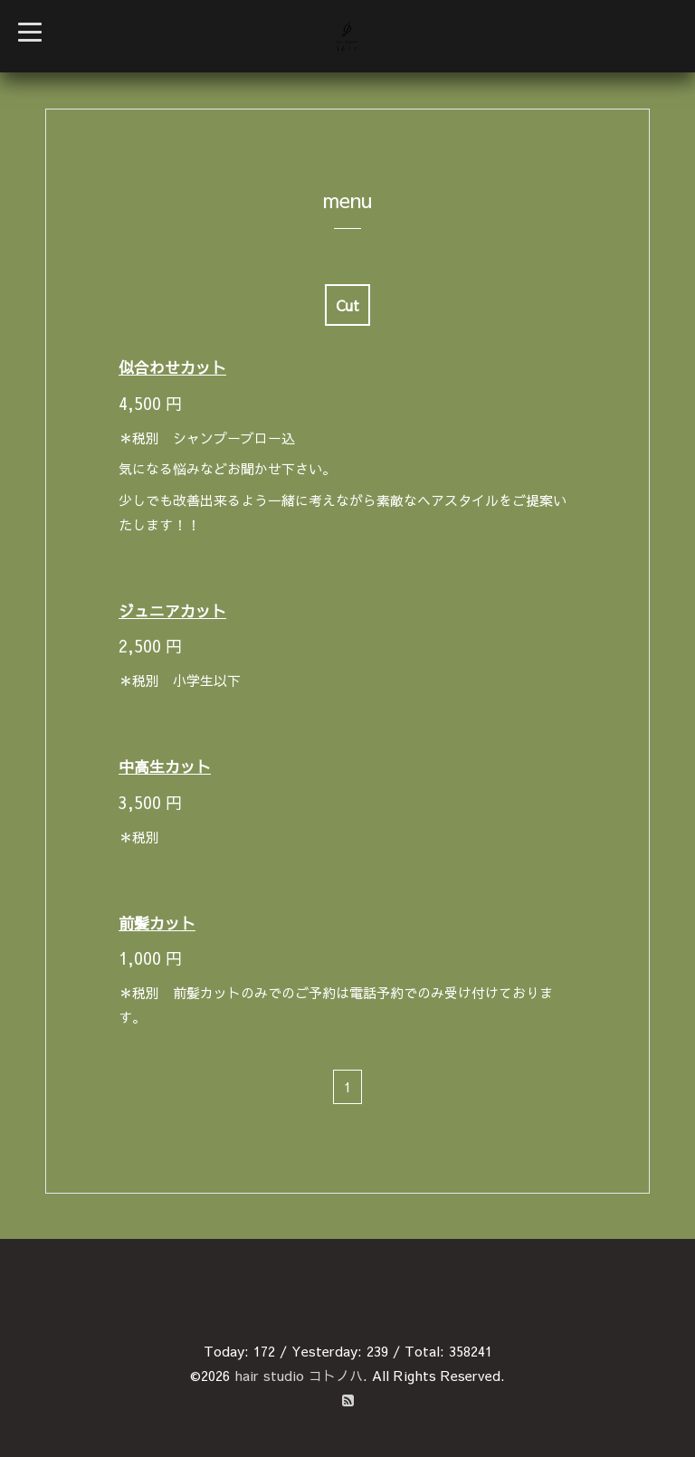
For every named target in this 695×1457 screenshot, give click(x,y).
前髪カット (157, 923)
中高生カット (165, 766)
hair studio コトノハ (298, 1375)
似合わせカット (172, 367)
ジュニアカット (172, 611)
